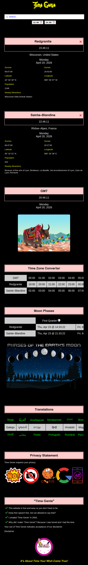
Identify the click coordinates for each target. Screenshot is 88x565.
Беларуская (54, 419)
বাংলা (70, 419)
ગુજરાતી (22, 427)
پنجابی (22, 434)
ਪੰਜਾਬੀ (10, 434)
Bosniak (83, 419)
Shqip (10, 419)
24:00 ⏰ (50, 23)
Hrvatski (69, 427)
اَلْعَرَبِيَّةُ (22, 419)
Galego (10, 427)
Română (70, 434)
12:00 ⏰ (37, 23)
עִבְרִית (37, 427)
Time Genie (44, 5)
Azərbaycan (37, 420)
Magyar (82, 427)
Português (54, 434)
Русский (83, 434)
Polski (37, 434)
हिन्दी (54, 427)
